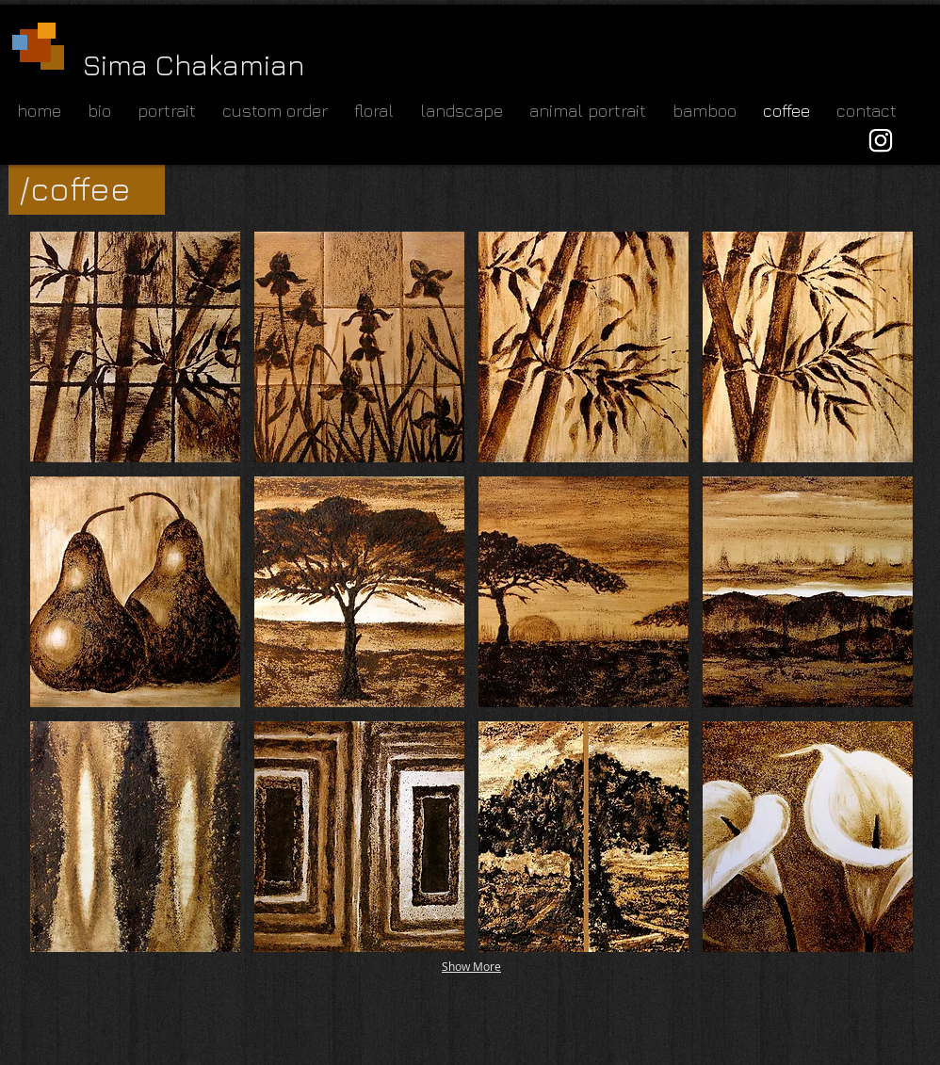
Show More (471, 966)
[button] (135, 347)
